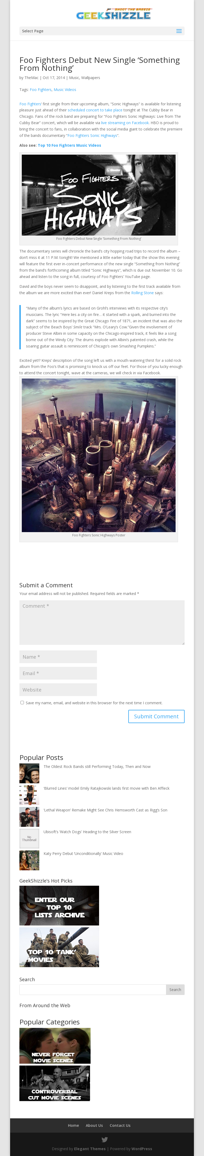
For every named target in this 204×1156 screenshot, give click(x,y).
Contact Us (120, 1125)
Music (74, 77)
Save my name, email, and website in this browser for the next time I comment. (94, 702)
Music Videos (65, 89)
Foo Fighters (41, 89)
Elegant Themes (90, 1148)
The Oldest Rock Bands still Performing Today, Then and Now (97, 766)
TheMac (31, 77)
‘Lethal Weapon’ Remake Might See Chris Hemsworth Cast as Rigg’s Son (105, 809)
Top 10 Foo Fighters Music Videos (69, 145)
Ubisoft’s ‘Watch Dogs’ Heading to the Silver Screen (87, 831)
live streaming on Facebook (125, 122)
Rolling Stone (142, 292)
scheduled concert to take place (95, 109)
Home (73, 1125)
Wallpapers (90, 77)
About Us (94, 1125)
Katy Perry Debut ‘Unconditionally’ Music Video (83, 853)
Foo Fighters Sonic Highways (92, 135)
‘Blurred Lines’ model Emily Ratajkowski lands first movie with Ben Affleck (106, 788)
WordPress (141, 1148)
